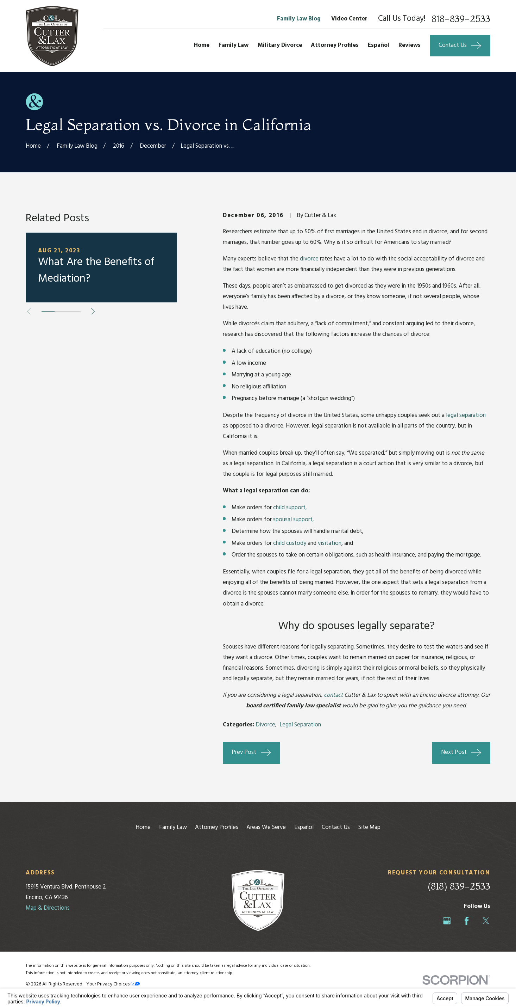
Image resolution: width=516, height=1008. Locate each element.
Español (304, 827)
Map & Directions (48, 908)
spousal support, (293, 519)
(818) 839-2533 (459, 886)
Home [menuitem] (201, 45)
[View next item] (93, 311)
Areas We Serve (266, 827)
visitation (329, 543)
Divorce (265, 725)
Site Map (369, 827)
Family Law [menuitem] (233, 45)
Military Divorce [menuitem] (280, 45)
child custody (289, 543)
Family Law (173, 827)
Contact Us (336, 827)
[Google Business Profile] (447, 921)
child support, (290, 507)
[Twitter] (486, 921)
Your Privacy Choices (113, 984)
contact (333, 695)
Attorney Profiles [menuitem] (335, 45)
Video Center (349, 19)
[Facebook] (466, 921)
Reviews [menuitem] (409, 45)
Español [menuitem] (378, 45)
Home (143, 827)
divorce (309, 259)
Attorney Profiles (216, 827)
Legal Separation (300, 725)
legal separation (466, 415)
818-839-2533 (461, 19)
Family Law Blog (299, 19)
